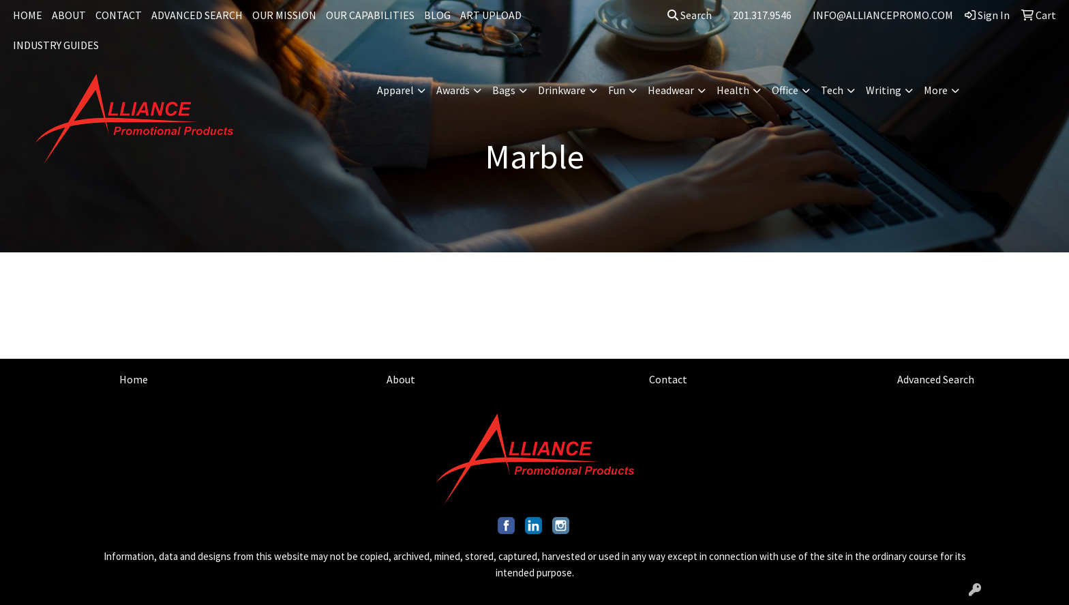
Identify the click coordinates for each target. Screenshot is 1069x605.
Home (133, 379)
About (401, 379)
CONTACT (118, 15)
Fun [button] (616, 90)
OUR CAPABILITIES (370, 15)
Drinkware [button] (562, 90)
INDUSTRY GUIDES (56, 45)
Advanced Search (935, 379)
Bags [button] (503, 90)
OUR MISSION (284, 15)
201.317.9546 (762, 15)
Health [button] (733, 90)
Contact (668, 379)
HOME (27, 15)
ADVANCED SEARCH (197, 15)
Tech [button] (832, 90)
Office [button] (785, 90)
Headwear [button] (671, 90)
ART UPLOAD (491, 15)
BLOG (437, 15)
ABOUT (69, 15)
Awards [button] (453, 90)
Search (689, 15)
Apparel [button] (395, 90)
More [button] (936, 90)
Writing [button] (883, 90)
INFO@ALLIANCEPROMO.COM (883, 15)
